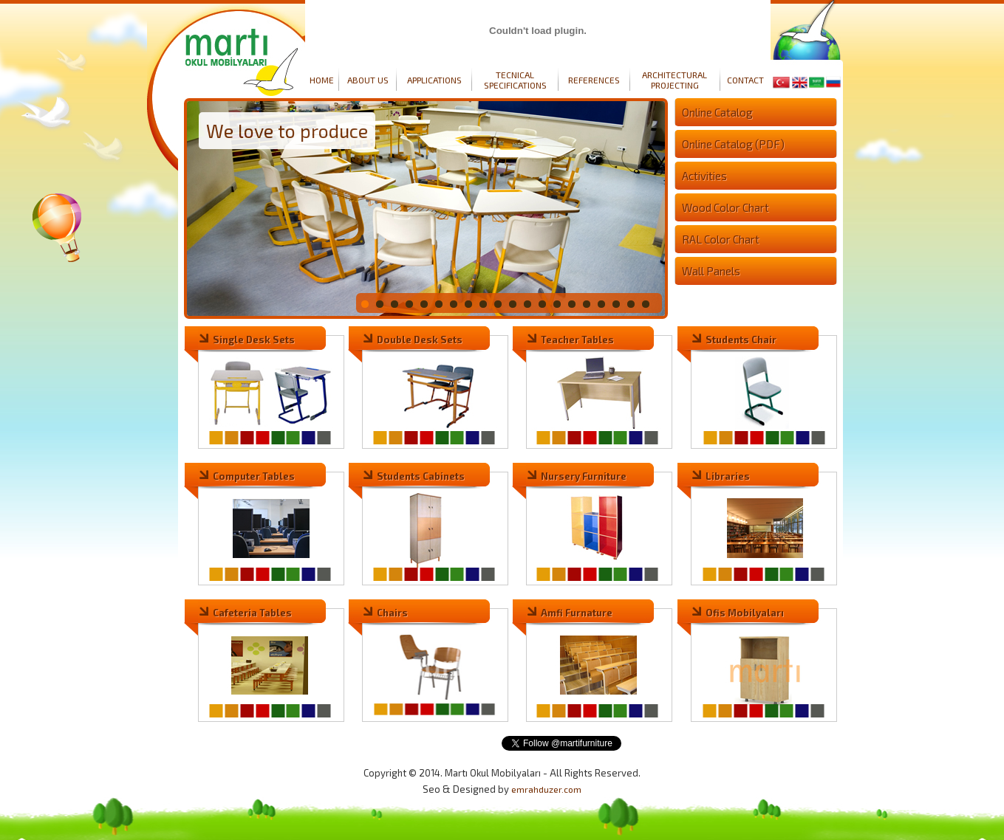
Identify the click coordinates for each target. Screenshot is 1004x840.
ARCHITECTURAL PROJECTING (674, 79)
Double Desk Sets (419, 339)
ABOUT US (368, 80)
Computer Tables (254, 476)
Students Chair (741, 339)
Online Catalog (717, 112)
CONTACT (745, 80)
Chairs (392, 613)
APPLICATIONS (434, 80)
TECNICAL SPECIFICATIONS (515, 79)
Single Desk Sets (254, 339)
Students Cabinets (421, 476)
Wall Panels (711, 271)
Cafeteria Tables (252, 613)
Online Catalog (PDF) (733, 144)
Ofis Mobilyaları (745, 613)
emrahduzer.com (546, 789)
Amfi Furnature (576, 613)
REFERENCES (594, 80)
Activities (704, 175)
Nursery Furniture (583, 476)
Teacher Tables (577, 339)
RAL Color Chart (720, 239)
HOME (322, 80)
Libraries (728, 476)
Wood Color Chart (725, 207)
